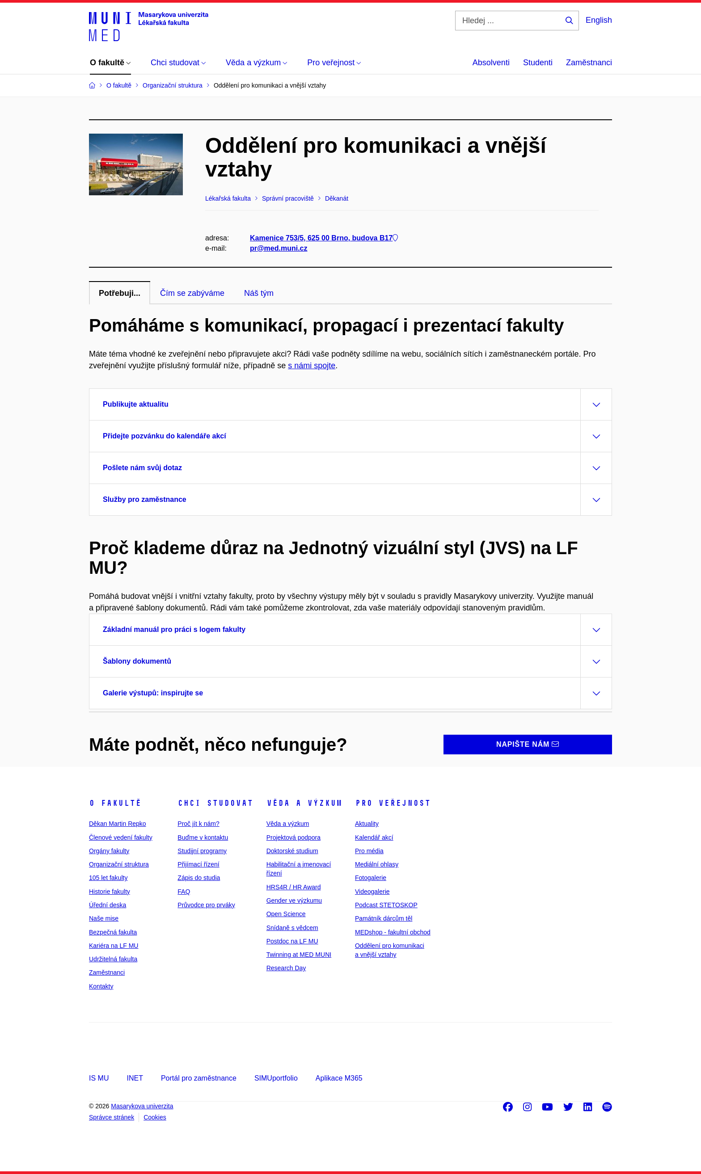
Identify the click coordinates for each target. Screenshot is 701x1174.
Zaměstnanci (589, 62)
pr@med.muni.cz (279, 248)
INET (135, 1078)
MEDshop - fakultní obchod (393, 932)
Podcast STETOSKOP (386, 905)
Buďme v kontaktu (202, 837)
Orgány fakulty (109, 850)
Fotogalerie (370, 877)
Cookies (155, 1117)
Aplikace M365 (339, 1078)
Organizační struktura (119, 864)
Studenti (538, 62)
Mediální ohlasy (376, 864)
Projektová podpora (293, 837)
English (599, 20)
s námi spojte (311, 365)
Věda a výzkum (304, 803)
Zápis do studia (198, 877)
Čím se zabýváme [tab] (192, 293)
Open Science (286, 913)
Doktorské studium (292, 850)
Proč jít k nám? (198, 823)
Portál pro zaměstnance (198, 1078)
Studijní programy (202, 850)
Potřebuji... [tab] (119, 293)
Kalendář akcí (374, 837)
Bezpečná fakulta (113, 932)
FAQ (183, 891)
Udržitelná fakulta (113, 959)
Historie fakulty (109, 891)
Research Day (286, 968)
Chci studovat (215, 803)
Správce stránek (111, 1117)
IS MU (99, 1078)
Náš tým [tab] (259, 293)
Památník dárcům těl (383, 918)
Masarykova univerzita (142, 1106)
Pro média (369, 850)
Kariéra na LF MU (113, 945)
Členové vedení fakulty (120, 837)
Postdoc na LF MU (292, 941)
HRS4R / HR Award (293, 887)
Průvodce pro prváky (206, 905)
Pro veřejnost (393, 803)
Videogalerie (372, 891)
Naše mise (103, 918)
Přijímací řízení (198, 864)
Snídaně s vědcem (292, 927)
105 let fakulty (108, 877)
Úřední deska (107, 905)
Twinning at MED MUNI (298, 954)
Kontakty (101, 986)
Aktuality (367, 823)
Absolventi (491, 62)
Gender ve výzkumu (294, 900)
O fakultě (115, 803)
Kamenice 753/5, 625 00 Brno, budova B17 (324, 238)
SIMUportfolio (276, 1078)
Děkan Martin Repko (117, 823)
